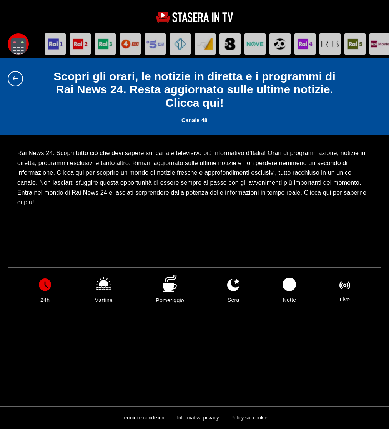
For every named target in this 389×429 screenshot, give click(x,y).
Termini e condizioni (143, 418)
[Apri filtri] (18, 44)
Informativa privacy (198, 418)
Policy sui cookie (249, 418)
